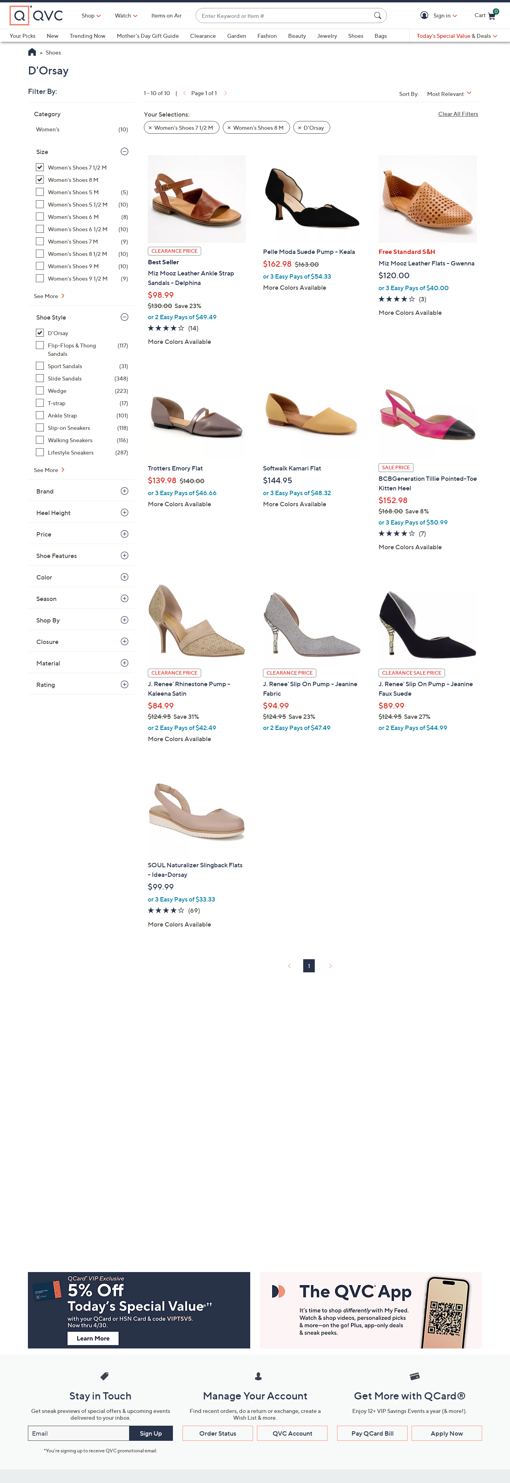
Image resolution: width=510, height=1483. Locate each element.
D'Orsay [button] (314, 127)
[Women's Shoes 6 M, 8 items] (82, 217)
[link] (183, 93)
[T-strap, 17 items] (82, 403)
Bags (381, 35)
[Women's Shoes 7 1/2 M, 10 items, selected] (82, 167)
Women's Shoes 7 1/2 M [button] (183, 127)
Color (44, 577)
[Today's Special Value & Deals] (457, 36)
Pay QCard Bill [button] (372, 1433)
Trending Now (88, 35)
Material (48, 663)
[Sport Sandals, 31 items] (82, 366)
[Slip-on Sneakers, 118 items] (82, 427)
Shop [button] (88, 15)
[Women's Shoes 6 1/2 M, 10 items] (82, 229)
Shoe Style (51, 317)
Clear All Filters (458, 113)
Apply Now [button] (447, 1433)
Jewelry (327, 35)
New (53, 35)
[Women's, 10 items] (82, 129)
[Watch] (123, 15)
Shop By (48, 620)
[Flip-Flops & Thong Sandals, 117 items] (82, 349)
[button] (426, 16)
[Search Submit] (378, 15)
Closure (47, 642)
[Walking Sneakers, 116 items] (82, 440)
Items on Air (166, 15)
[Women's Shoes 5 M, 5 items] (82, 192)
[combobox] (283, 15)
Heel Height (53, 513)
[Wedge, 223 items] (82, 390)
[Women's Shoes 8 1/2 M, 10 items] (82, 254)
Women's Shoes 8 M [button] (258, 127)
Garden (236, 35)
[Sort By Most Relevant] (452, 93)
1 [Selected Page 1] (309, 965)
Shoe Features (56, 556)
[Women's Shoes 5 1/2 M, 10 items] (82, 204)
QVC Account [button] (292, 1433)
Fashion (267, 35)
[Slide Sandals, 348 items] (82, 378)
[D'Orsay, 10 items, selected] (82, 333)
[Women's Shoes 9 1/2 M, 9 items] (82, 278)
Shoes (355, 35)
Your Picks (22, 35)
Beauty (297, 35)
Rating (45, 685)
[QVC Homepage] (32, 53)
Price (43, 534)
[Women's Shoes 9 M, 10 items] (82, 266)
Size (42, 152)
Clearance (203, 35)
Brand (45, 491)
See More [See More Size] (46, 296)
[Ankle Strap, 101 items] (82, 415)
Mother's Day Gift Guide (148, 35)
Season (46, 599)
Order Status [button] (217, 1433)
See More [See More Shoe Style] (46, 469)
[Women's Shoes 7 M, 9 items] (82, 241)
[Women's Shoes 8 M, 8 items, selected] (82, 180)
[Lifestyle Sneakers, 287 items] (82, 452)
